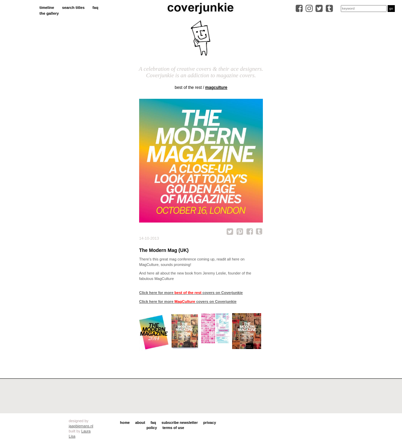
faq (95, 7)
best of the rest (188, 87)
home (125, 422)
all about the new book (174, 273)
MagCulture (216, 87)
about (140, 422)
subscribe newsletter (180, 422)
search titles (73, 7)
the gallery (49, 13)
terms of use (173, 428)
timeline (47, 7)
